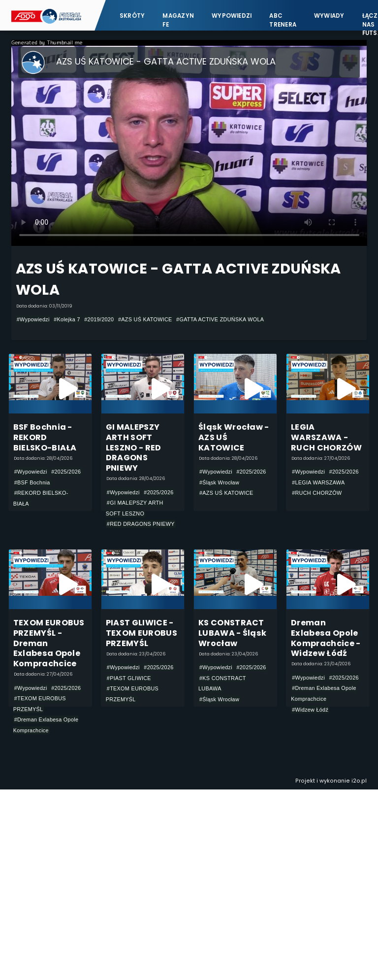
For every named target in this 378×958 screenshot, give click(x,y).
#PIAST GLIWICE (129, 678)
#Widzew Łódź (310, 710)
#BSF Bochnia (32, 482)
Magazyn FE (178, 20)
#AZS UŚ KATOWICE (145, 319)
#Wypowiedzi (33, 319)
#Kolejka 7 (67, 319)
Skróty (132, 16)
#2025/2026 (66, 472)
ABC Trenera (282, 20)
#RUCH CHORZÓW (317, 493)
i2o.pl (359, 781)
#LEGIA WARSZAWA (318, 482)
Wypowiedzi (232, 16)
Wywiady (329, 16)
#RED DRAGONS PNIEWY (141, 524)
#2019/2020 (99, 319)
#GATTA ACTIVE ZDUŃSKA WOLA (220, 319)
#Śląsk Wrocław (219, 482)
